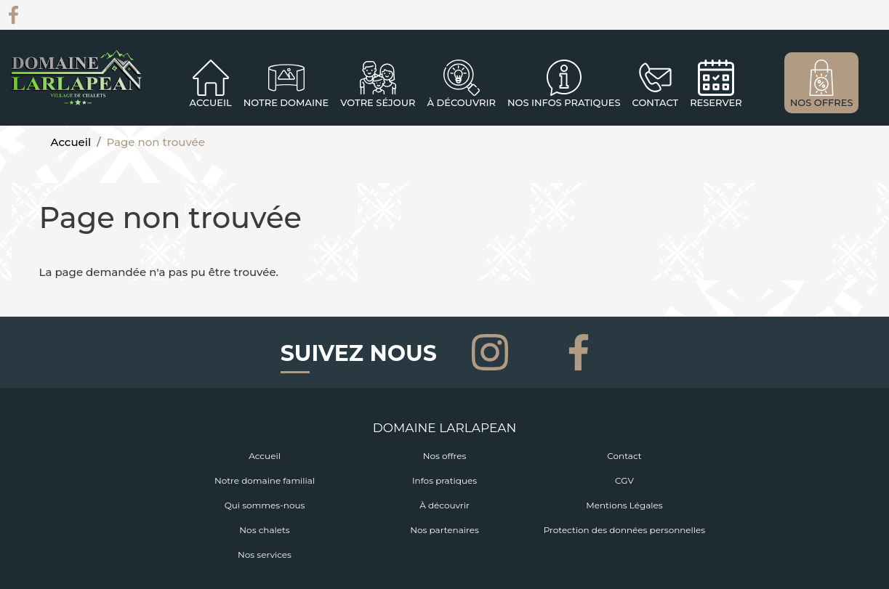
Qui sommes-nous (265, 505)
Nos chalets (264, 529)
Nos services (264, 554)
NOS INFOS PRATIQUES (564, 102)
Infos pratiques (444, 480)
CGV (624, 480)
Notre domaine (286, 102)
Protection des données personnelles (624, 529)
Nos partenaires (444, 529)
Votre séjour (377, 102)
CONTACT (655, 102)
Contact (624, 455)
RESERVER (716, 102)
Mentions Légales (624, 505)
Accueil (211, 102)
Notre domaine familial (264, 480)
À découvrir (461, 102)
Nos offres (445, 455)
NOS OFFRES (821, 102)
